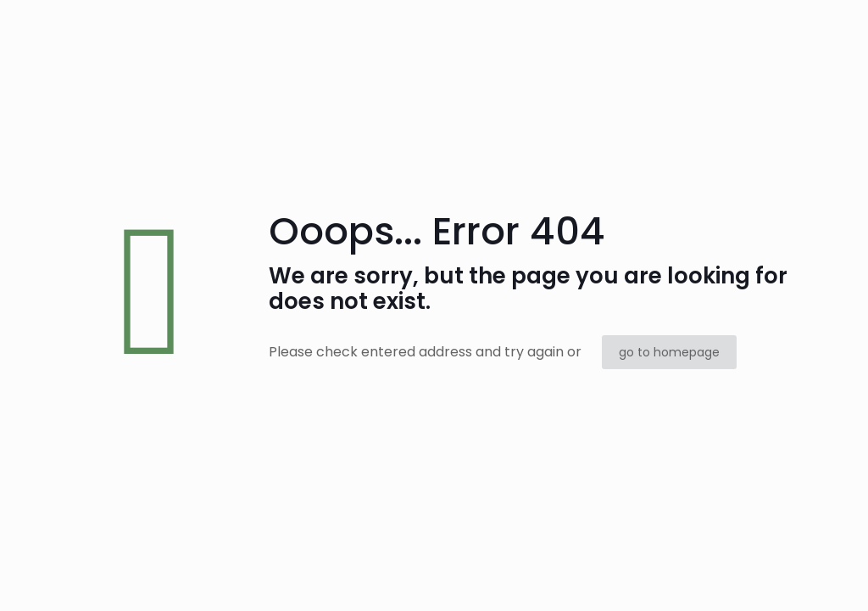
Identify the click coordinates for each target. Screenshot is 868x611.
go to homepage (669, 352)
